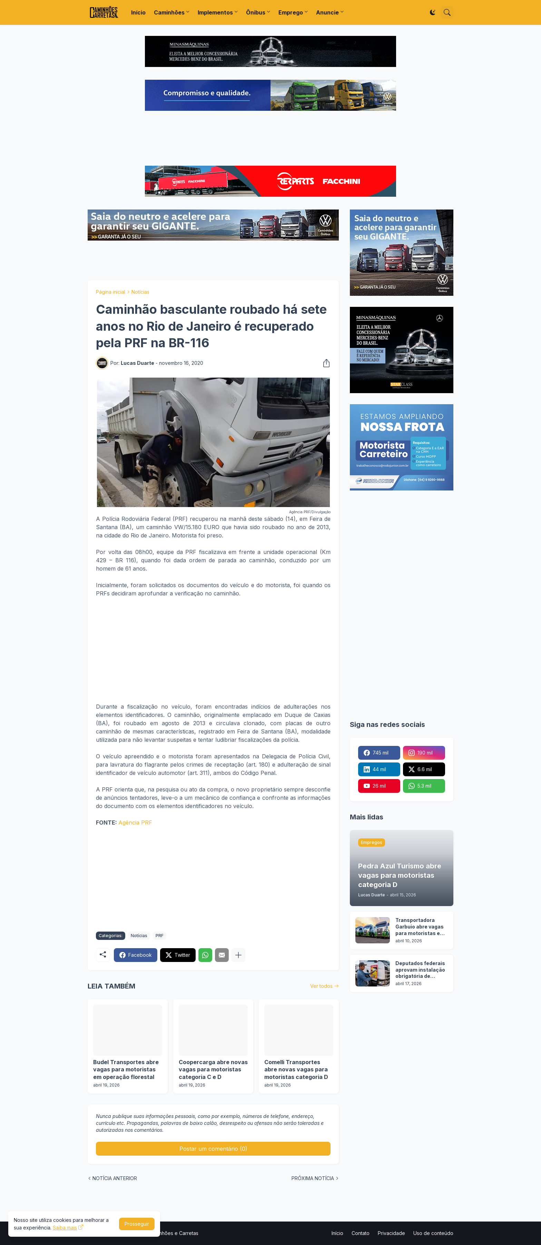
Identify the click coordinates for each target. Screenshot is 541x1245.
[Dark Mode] (433, 12)
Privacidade (391, 1233)
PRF (160, 935)
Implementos (215, 12)
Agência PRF (135, 822)
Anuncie (327, 12)
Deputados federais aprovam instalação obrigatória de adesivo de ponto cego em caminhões (420, 970)
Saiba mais (65, 1228)
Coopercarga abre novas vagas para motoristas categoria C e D (213, 1069)
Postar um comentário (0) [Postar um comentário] (213, 1148)
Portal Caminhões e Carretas (166, 1233)
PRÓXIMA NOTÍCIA (313, 1178)
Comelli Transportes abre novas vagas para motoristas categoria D (296, 1069)
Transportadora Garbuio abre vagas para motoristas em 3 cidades (420, 927)
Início (138, 12)
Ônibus (255, 12)
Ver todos (321, 986)
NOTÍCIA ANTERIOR (114, 1178)
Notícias (140, 292)
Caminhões (169, 12)
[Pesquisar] (447, 12)
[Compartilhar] (324, 363)
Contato (361, 1233)
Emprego (290, 12)
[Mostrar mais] (238, 955)
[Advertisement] (270, 139)
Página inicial (110, 292)
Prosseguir (137, 1224)
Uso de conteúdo (433, 1233)
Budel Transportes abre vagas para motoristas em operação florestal (126, 1069)
